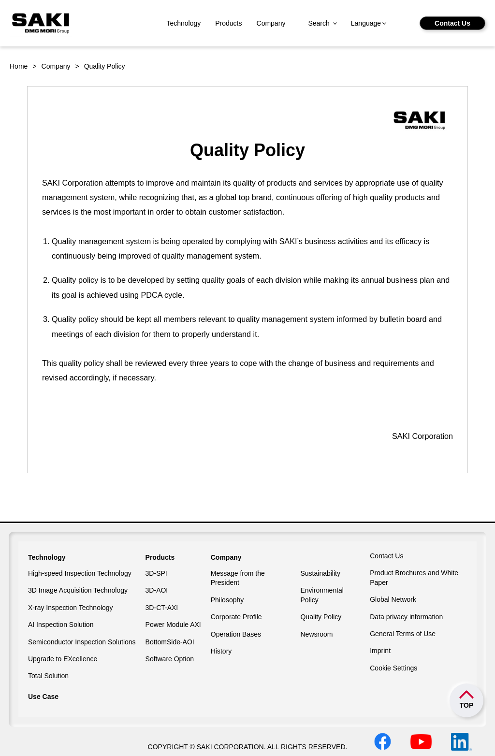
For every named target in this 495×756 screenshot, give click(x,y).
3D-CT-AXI (162, 607)
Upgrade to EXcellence (62, 659)
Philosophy (227, 600)
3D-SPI (156, 573)
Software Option (170, 659)
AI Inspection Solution (60, 624)
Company (271, 23)
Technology (183, 23)
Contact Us (452, 23)
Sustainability (320, 573)
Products (228, 23)
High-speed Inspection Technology (79, 573)
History (221, 651)
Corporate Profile (236, 617)
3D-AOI (157, 590)
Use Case (43, 696)
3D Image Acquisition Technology (78, 590)
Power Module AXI (173, 624)
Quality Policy (320, 617)
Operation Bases (236, 634)
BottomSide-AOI (170, 642)
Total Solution (48, 676)
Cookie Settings (393, 668)
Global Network (393, 599)
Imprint (380, 650)
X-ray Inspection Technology (70, 607)
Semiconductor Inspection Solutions (82, 642)
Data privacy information (406, 617)
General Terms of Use (403, 634)
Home (19, 66)
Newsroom (316, 634)
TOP (467, 705)
